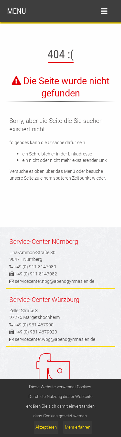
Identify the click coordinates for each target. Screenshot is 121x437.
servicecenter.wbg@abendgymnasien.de (55, 339)
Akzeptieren (46, 427)
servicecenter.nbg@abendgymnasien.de (54, 281)
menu (57, 10)
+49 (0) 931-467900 (34, 325)
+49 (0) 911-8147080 (35, 266)
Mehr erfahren (77, 427)
